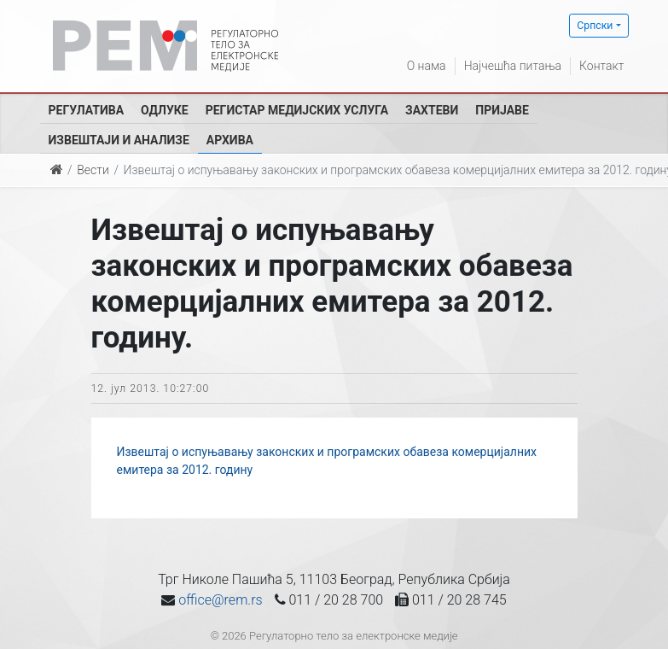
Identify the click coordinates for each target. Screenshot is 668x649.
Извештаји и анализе (119, 140)
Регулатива (87, 110)
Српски (595, 26)
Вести (93, 170)
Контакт (601, 66)
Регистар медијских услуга (297, 110)
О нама (426, 66)
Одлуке (165, 110)
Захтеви (431, 110)
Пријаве (502, 110)
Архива (229, 140)
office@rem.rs (220, 600)
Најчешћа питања (512, 66)
